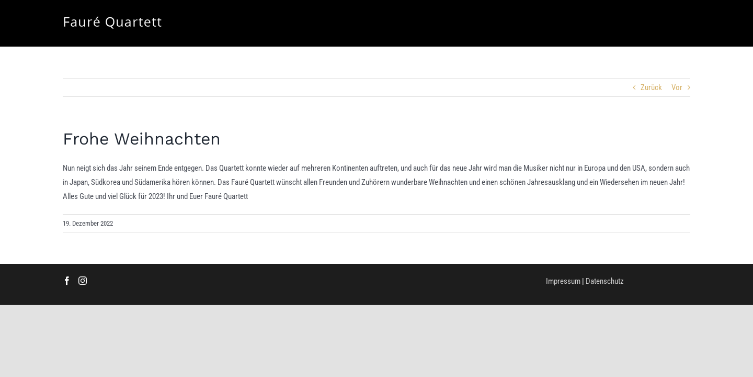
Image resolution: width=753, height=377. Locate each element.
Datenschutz (605, 281)
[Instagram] (82, 280)
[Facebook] (67, 280)
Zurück (651, 87)
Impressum (563, 281)
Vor (676, 87)
